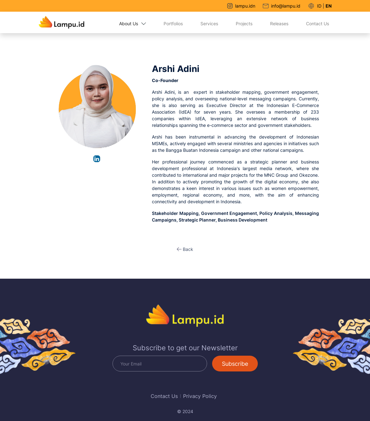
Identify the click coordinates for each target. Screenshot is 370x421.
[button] (185, 249)
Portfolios (173, 23)
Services (209, 23)
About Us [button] (132, 23)
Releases (279, 23)
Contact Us (317, 23)
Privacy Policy (200, 396)
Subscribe (235, 363)
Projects (244, 23)
